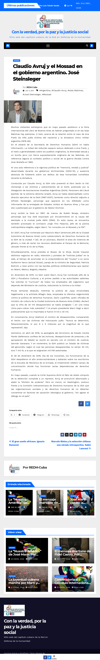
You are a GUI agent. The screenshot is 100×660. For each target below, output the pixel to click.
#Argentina (44, 90)
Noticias (12, 576)
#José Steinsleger (32, 94)
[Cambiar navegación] (48, 46)
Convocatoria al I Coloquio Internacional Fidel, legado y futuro (72, 583)
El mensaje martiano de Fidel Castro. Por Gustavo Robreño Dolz (73, 554)
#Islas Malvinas (75, 90)
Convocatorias (60, 576)
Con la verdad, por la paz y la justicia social (50, 32)
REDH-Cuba (32, 87)
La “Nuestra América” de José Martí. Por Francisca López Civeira (25, 554)
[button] (87, 45)
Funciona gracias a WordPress (16, 653)
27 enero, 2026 (18, 587)
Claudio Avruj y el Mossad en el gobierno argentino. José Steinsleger (47, 72)
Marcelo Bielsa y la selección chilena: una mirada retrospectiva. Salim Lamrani (71, 445)
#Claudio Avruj (59, 90)
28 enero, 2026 (18, 559)
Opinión (16, 60)
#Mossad (46, 94)
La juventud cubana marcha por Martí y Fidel (23, 583)
